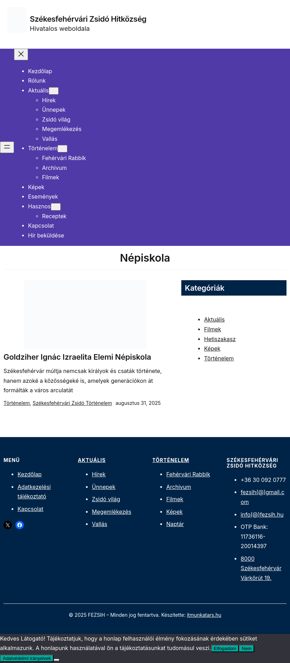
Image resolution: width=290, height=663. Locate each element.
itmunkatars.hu (204, 615)
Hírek (99, 474)
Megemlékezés (111, 512)
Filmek (212, 329)
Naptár (175, 524)
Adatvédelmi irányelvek (27, 658)
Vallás (99, 524)
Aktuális (214, 319)
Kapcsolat (30, 509)
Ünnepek (103, 487)
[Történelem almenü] (62, 148)
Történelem (17, 403)
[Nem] (56, 660)
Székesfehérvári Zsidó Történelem (72, 403)
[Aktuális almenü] (54, 91)
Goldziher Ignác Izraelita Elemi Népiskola (77, 357)
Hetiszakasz (220, 339)
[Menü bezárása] (21, 54)
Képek (212, 348)
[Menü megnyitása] (7, 147)
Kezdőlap (30, 474)
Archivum (178, 487)
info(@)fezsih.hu (262, 514)
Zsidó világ (106, 499)
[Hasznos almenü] (56, 206)
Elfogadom (225, 648)
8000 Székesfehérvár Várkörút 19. (261, 568)
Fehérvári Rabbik (188, 474)
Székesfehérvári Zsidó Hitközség (88, 18)
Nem (246, 648)
